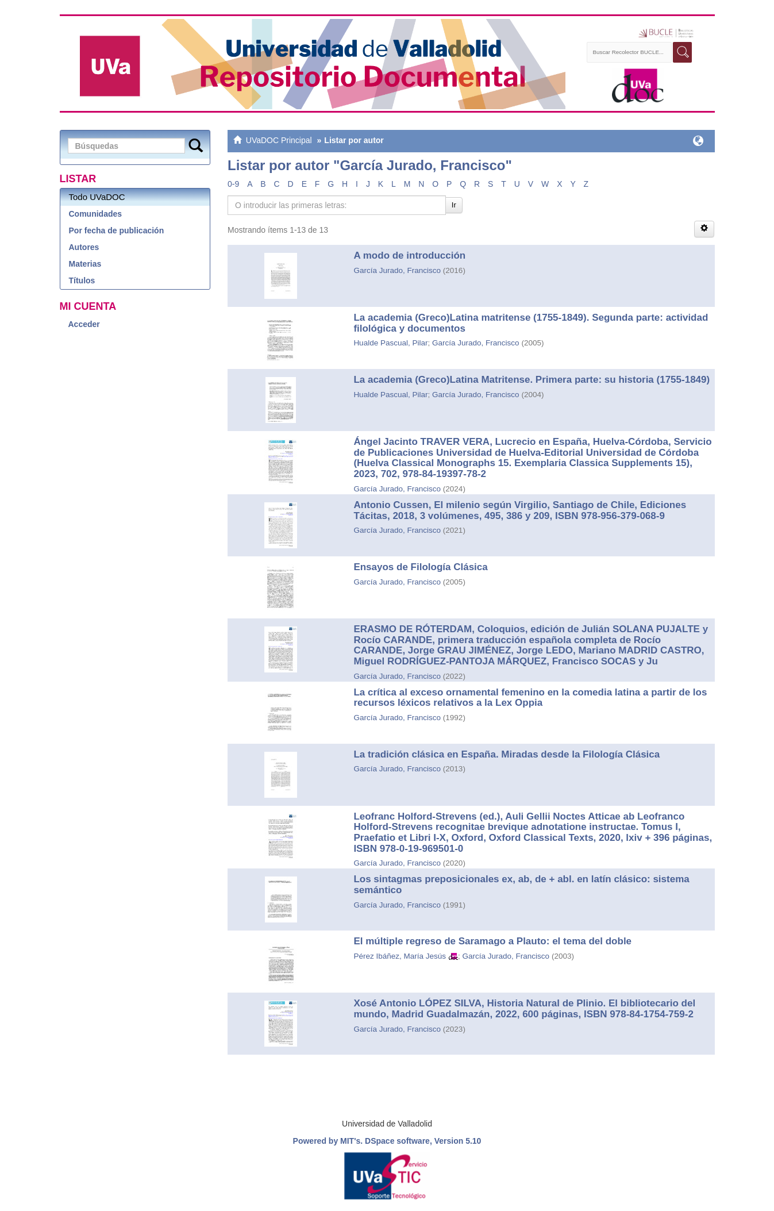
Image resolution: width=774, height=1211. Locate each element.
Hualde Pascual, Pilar (390, 343)
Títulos (82, 280)
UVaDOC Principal (279, 140)
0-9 (233, 184)
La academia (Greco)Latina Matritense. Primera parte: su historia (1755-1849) (531, 379)
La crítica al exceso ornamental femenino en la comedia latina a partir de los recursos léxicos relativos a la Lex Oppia (530, 698)
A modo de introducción (409, 255)
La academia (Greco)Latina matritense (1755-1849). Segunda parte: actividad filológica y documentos (530, 323)
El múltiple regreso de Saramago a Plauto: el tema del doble (492, 941)
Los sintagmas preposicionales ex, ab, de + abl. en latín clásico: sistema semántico (521, 884)
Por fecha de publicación (116, 230)
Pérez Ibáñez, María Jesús (399, 956)
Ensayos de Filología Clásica (420, 567)
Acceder (84, 324)
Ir (454, 205)
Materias (85, 263)
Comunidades (95, 213)
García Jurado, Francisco (397, 270)
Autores (84, 247)
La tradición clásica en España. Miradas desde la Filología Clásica (506, 754)
